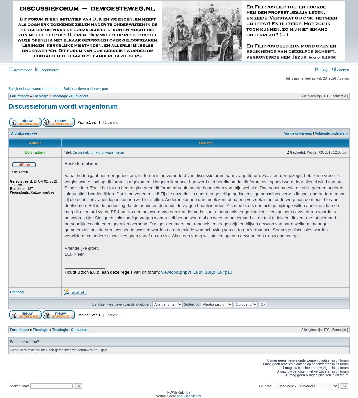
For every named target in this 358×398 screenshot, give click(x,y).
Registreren (47, 70)
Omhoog (17, 292)
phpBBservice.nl (189, 396)
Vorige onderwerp (298, 133)
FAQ (321, 70)
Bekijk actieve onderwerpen (86, 89)
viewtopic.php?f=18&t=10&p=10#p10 (196, 272)
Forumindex (19, 96)
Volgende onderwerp (331, 133)
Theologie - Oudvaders (70, 96)
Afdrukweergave (24, 133)
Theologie (40, 96)
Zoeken (340, 70)
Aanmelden (20, 70)
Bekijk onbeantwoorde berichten (34, 89)
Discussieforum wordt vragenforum (63, 106)
